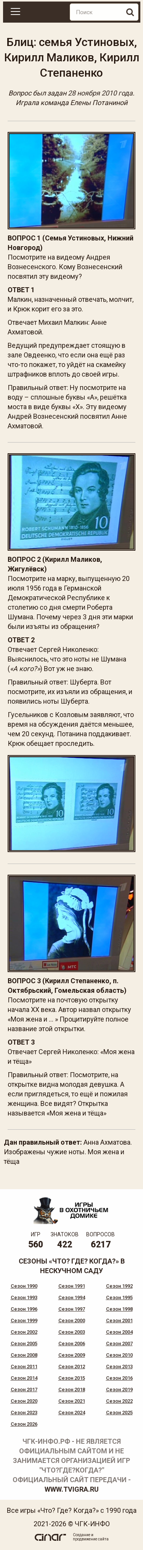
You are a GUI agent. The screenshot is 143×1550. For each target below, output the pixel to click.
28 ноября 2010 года (100, 93)
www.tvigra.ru (72, 1489)
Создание (81, 1535)
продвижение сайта (91, 1539)
